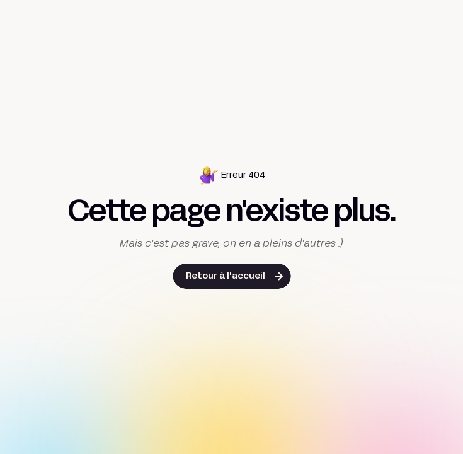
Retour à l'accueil (225, 276)
